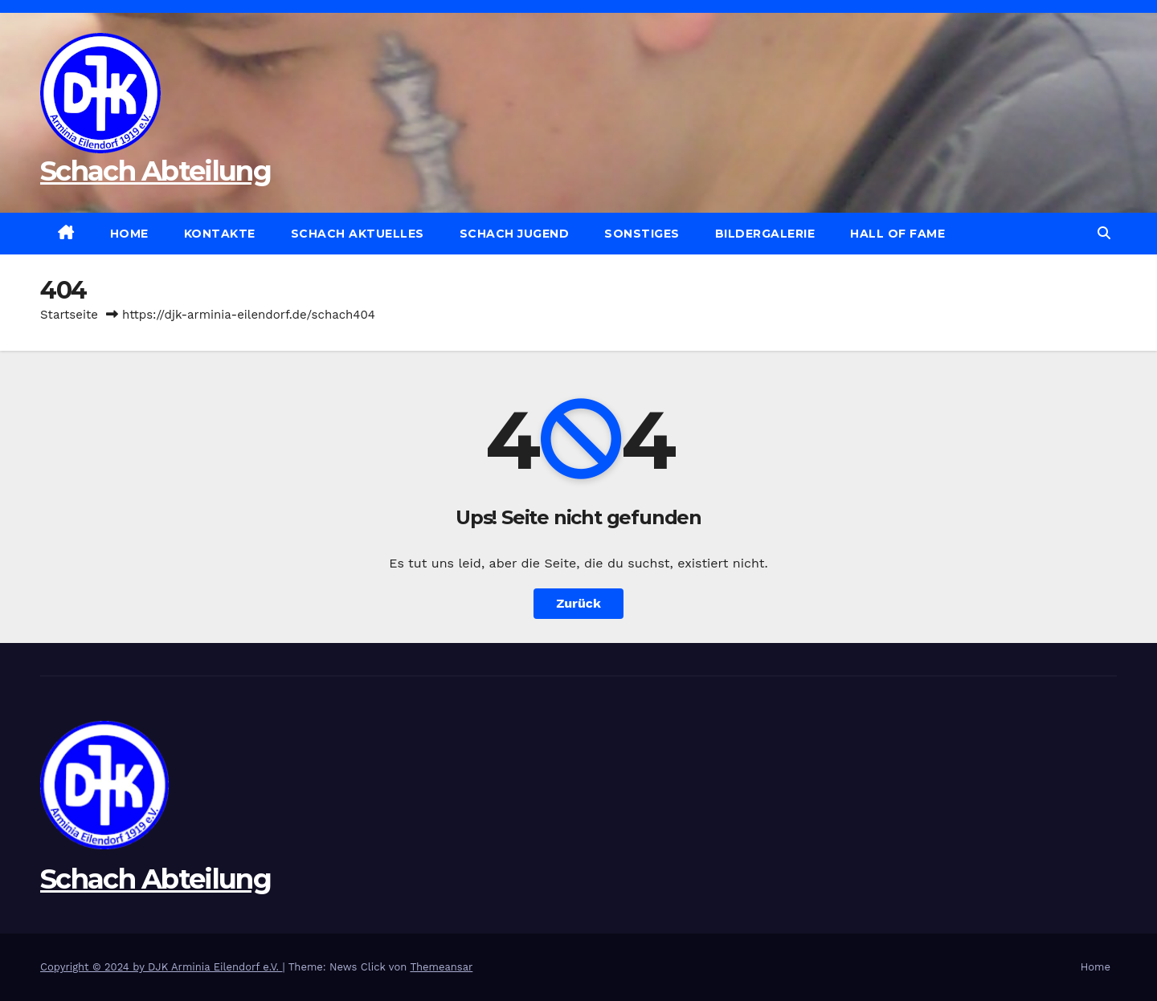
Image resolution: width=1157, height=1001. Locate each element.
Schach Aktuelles (357, 233)
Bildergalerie (765, 233)
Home (129, 233)
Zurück (578, 603)
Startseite (69, 314)
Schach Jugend (515, 233)
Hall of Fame (897, 233)
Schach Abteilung (155, 171)
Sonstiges (642, 233)
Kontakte (220, 233)
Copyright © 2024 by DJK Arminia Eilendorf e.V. (161, 967)
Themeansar (441, 967)
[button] (1104, 233)
